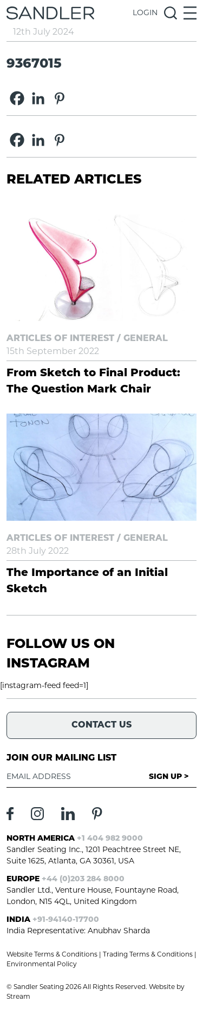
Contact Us (101, 725)
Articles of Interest (60, 339)
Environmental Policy (41, 964)
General (145, 339)
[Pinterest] (59, 98)
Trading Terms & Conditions (148, 955)
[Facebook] (17, 98)
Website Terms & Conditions (51, 955)
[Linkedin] (38, 98)
